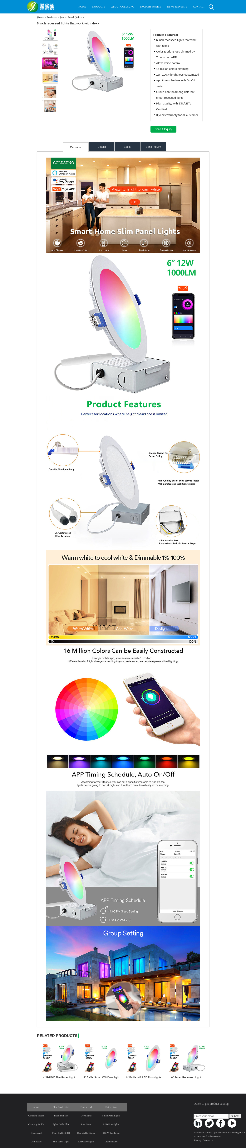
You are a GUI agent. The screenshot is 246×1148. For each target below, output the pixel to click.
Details (102, 146)
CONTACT (199, 6)
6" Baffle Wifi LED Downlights (143, 1077)
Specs (127, 146)
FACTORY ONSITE (150, 6)
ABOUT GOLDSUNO (122, 6)
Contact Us (208, 1140)
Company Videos (36, 1115)
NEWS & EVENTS (177, 6)
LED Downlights (111, 1124)
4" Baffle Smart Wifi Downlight (101, 1077)
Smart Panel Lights (71, 17)
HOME (82, 6)
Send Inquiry (153, 146)
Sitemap (197, 1140)
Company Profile (36, 1124)
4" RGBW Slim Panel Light (59, 1077)
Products (52, 17)
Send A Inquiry (163, 129)
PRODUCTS (98, 6)
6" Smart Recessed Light (186, 1077)
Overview (75, 147)
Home (40, 17)
